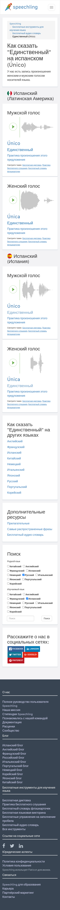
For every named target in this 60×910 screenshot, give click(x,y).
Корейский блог (12, 774)
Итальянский (15, 469)
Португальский (17, 487)
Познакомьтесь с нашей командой (25, 718)
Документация (12, 722)
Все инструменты (13, 829)
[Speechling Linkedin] (23, 846)
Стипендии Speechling (17, 714)
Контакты (8, 896)
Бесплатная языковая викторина (24, 812)
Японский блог (12, 778)
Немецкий (14, 464)
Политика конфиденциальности (23, 861)
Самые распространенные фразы (29, 529)
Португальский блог (15, 766)
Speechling (15, 23)
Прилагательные (18, 523)
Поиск (47, 618)
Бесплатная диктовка (16, 800)
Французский (15, 447)
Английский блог (13, 749)
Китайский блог (12, 782)
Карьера (8, 888)
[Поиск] (20, 618)
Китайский (14, 458)
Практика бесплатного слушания (24, 804)
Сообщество (10, 730)
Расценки (8, 726)
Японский (13, 475)
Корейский (14, 492)
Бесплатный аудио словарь (26, 33)
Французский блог (14, 753)
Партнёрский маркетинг (18, 892)
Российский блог (13, 757)
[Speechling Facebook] (5, 846)
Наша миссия (11, 710)
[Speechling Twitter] (14, 846)
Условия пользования (16, 865)
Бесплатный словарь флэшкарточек (26, 808)
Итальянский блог (14, 761)
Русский (12, 481)
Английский (15, 441)
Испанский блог (12, 745)
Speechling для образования (21, 884)
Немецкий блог (12, 770)
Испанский (14, 452)
